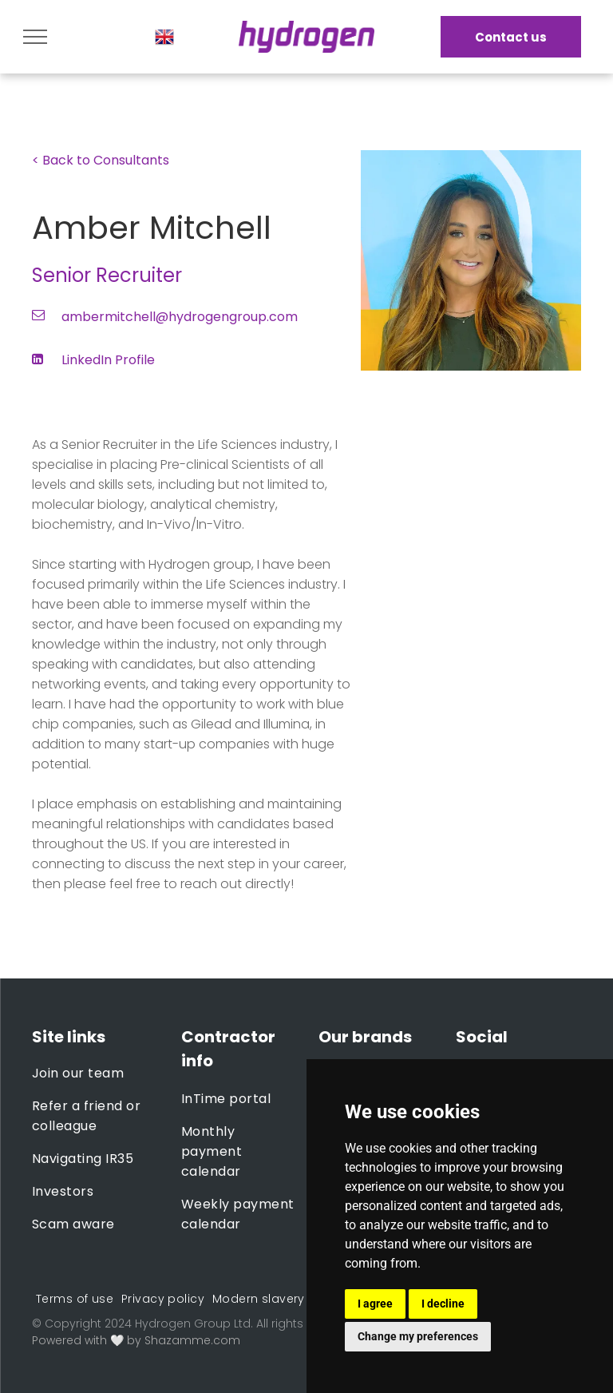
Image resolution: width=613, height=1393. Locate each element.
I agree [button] (375, 1303)
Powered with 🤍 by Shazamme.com (136, 1340)
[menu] (35, 37)
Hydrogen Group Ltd (193, 1323)
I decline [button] (443, 1303)
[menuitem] (94, 1073)
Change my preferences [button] (418, 1336)
